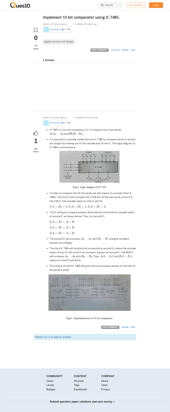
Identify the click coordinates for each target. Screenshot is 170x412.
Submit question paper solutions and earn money (82, 401)
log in (47, 337)
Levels (50, 385)
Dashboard (80, 389)
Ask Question (136, 5)
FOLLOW (115, 50)
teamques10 (55, 29)
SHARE (125, 50)
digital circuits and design (59, 41)
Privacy (105, 389)
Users (49, 381)
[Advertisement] (89, 88)
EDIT (133, 50)
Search (107, 5)
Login (156, 5)
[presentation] (66, 133)
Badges (50, 389)
